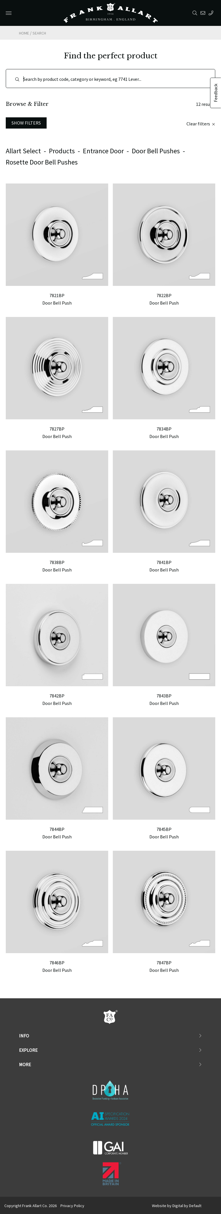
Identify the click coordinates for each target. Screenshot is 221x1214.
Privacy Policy (72, 1205)
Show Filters (26, 123)
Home (24, 33)
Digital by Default (186, 1205)
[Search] (110, 78)
